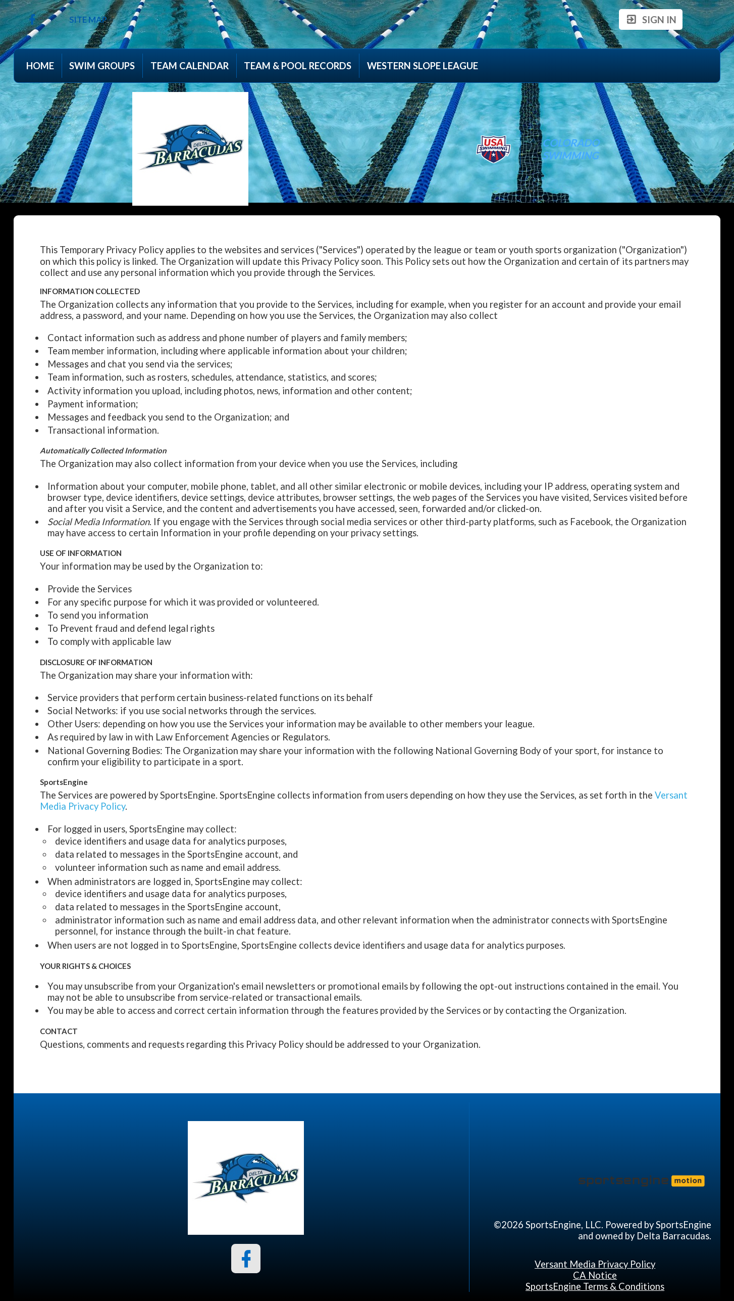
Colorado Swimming (571, 148)
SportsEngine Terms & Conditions (595, 1286)
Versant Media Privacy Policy (595, 1264)
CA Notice (595, 1275)
